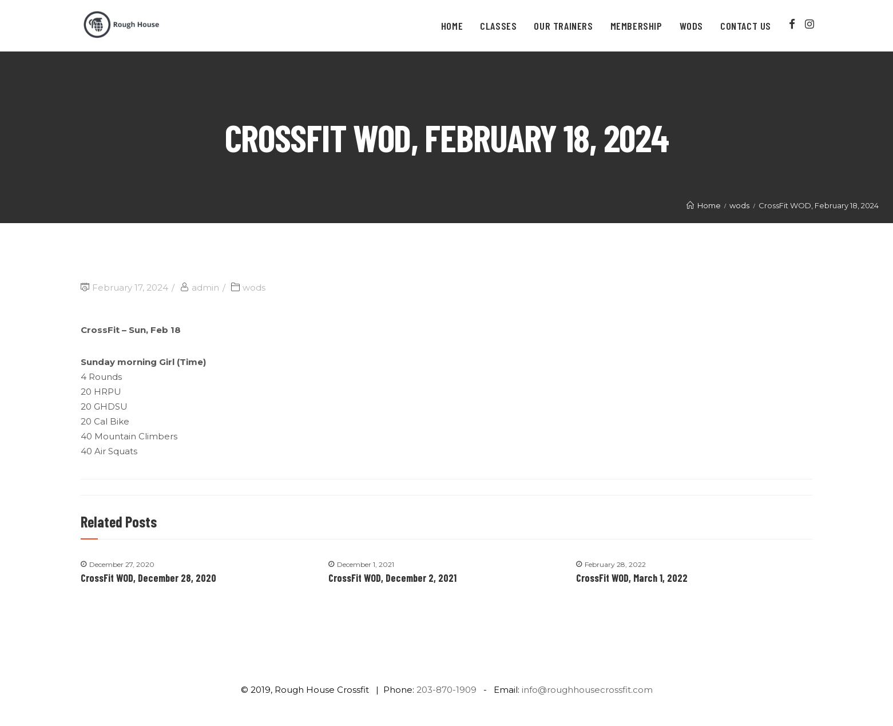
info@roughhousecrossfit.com (587, 689)
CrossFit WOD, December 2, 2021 (392, 578)
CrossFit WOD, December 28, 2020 (148, 578)
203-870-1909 (446, 689)
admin (205, 287)
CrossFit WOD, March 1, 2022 (632, 578)
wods (254, 287)
